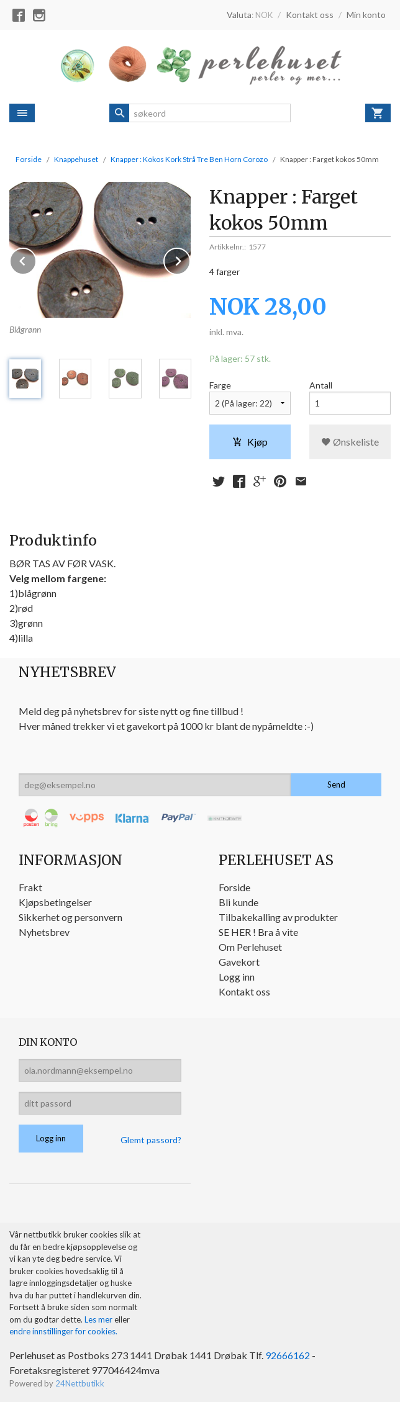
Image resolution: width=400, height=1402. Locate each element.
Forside (29, 159)
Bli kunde (238, 902)
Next (190, 259)
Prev (36, 259)
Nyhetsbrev (44, 932)
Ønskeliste (350, 441)
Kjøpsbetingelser (55, 902)
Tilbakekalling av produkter (278, 917)
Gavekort (239, 962)
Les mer (99, 1319)
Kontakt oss (244, 991)
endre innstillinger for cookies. (63, 1331)
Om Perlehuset (250, 947)
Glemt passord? (150, 1140)
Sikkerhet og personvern (70, 917)
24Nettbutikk (79, 1383)
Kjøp (250, 441)
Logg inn (237, 976)
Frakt (30, 887)
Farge (220, 385)
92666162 (287, 1355)
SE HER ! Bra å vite (258, 932)
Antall (320, 385)
